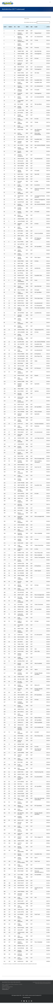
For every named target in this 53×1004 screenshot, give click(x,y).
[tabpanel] (26, 493)
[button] (12, 27)
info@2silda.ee (5, 989)
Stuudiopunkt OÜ (38, 995)
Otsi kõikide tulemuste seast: (30, 22)
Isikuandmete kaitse (26, 997)
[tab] (26, 18)
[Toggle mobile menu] (50, 2)
